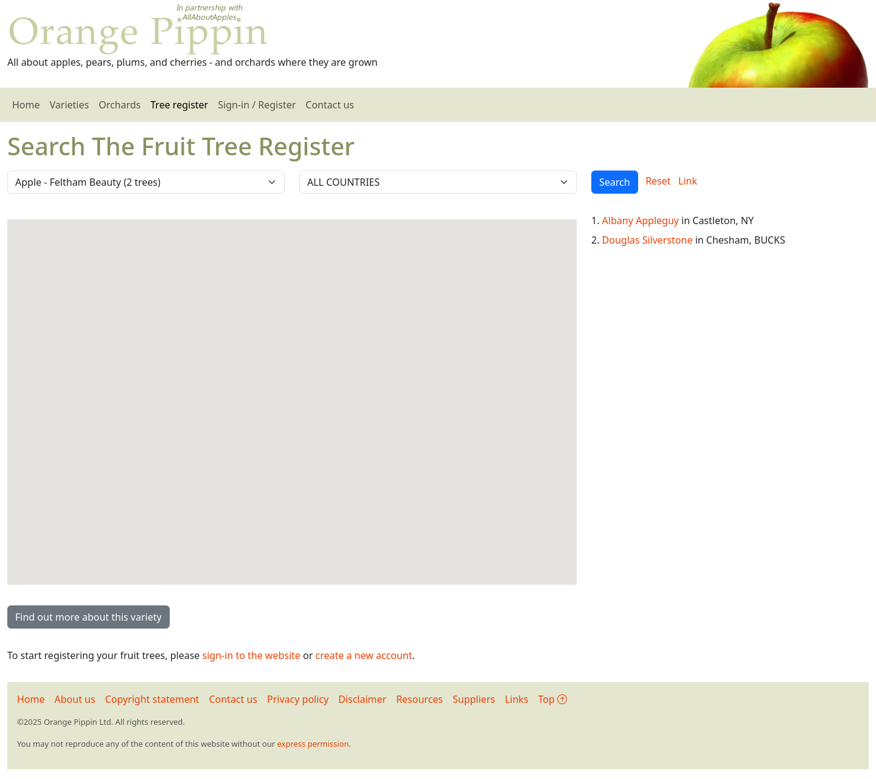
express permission (313, 743)
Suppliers (474, 699)
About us (75, 699)
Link (687, 181)
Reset (657, 181)
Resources (419, 699)
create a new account (364, 655)
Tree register (179, 104)
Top (552, 699)
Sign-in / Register (257, 104)
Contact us (329, 104)
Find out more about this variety (88, 617)
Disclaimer (362, 699)
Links (517, 699)
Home (26, 104)
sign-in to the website (252, 655)
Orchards (120, 104)
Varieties (69, 104)
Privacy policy (297, 699)
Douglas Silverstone (647, 240)
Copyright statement (152, 699)
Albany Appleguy (640, 220)
